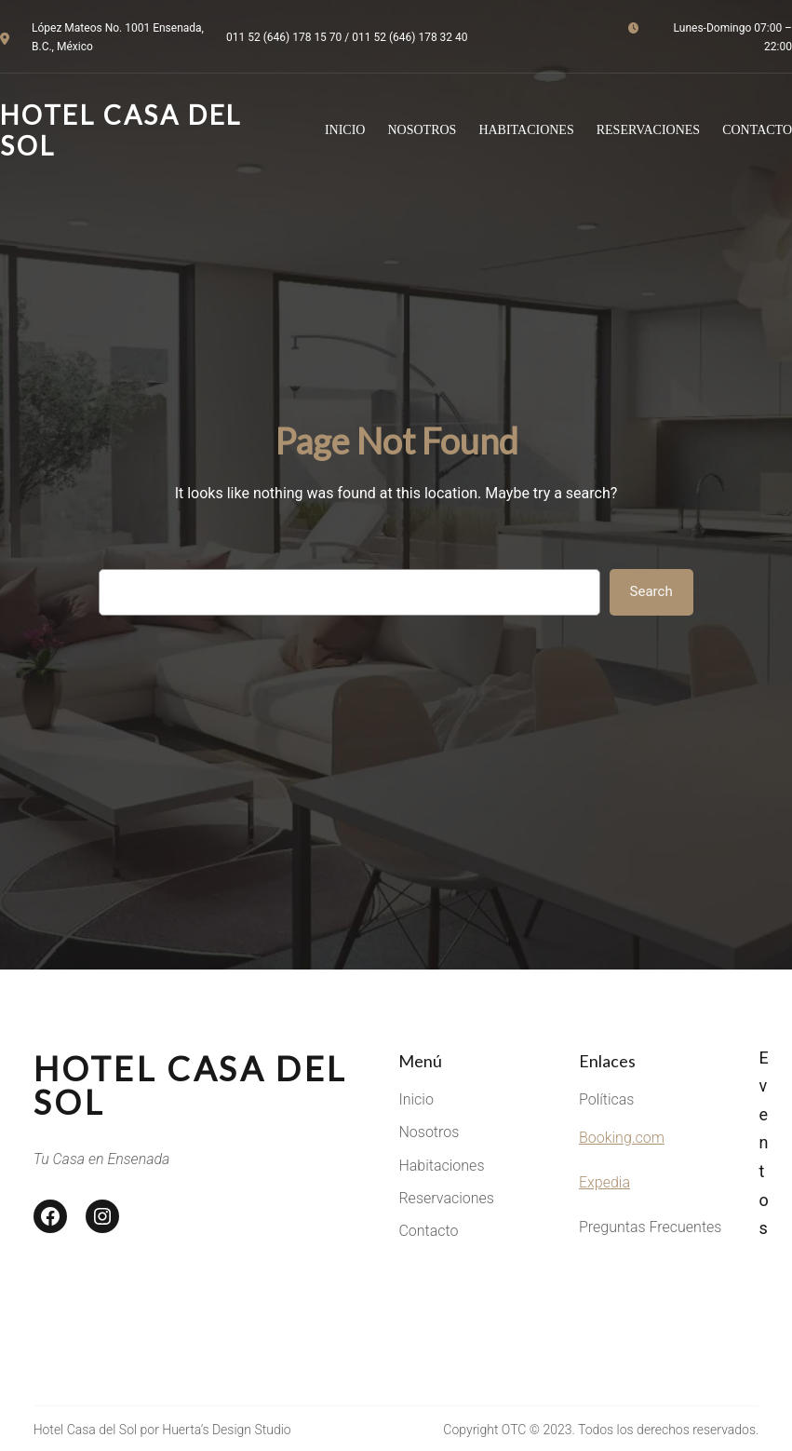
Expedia (604, 1182)
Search (651, 591)
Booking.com (621, 1137)
